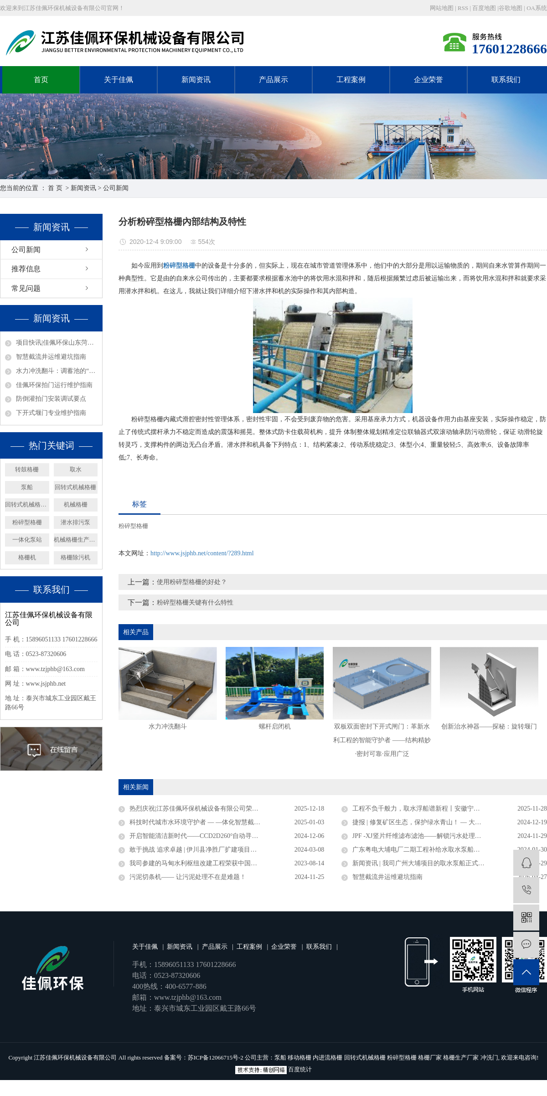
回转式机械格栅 (75, 487)
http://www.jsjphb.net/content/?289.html (202, 553)
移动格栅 (299, 1057)
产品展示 (273, 79)
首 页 (55, 188)
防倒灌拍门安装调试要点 (51, 398)
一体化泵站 (27, 539)
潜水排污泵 (75, 522)
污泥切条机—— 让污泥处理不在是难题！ (187, 877)
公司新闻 (116, 188)
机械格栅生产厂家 (76, 539)
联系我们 (506, 79)
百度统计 (300, 1069)
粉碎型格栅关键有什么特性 (195, 602)
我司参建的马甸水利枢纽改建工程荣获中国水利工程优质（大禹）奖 (225, 863)
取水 (76, 469)
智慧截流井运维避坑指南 (51, 356)
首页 (41, 79)
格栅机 (27, 557)
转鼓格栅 (27, 469)
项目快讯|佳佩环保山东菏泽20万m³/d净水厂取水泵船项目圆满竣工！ (57, 342)
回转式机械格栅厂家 (27, 504)
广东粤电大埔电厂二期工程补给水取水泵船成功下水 (425, 849)
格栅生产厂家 (461, 1057)
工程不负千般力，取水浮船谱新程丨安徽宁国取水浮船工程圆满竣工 (448, 808)
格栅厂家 (430, 1057)
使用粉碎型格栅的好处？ (192, 582)
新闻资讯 (196, 79)
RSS (463, 8)
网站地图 (442, 8)
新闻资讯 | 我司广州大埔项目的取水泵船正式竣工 (421, 863)
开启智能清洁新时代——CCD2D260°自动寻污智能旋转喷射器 (216, 835)
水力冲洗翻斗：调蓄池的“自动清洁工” (57, 370)
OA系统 (536, 8)
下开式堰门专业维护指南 (51, 412)
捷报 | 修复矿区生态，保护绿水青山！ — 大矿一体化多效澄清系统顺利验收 (449, 822)
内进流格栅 (327, 1057)
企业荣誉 (428, 79)
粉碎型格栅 (27, 522)
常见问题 (26, 288)
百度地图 (484, 8)
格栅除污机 (75, 557)
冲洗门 (489, 1057)
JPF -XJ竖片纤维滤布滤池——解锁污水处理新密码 (423, 835)
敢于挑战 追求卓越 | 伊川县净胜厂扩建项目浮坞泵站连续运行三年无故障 (226, 849)
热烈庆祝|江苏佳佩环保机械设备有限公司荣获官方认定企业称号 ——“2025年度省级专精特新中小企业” (226, 808)
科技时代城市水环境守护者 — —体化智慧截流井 (198, 822)
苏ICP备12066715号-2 (215, 1057)
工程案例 (351, 79)
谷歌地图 (510, 8)
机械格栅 (76, 504)
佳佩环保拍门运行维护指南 (54, 385)
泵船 (27, 487)
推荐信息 (26, 269)
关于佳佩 (118, 79)
